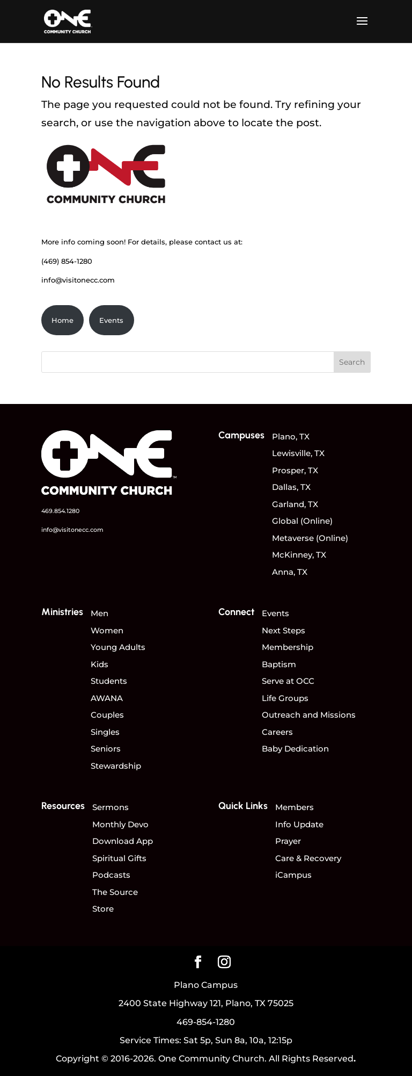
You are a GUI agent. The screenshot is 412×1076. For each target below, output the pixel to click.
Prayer (288, 841)
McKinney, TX (299, 555)
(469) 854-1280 (66, 261)
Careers (277, 732)
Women (107, 630)
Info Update (299, 824)
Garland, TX (295, 504)
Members (294, 807)
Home (62, 320)
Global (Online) (302, 521)
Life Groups (285, 698)
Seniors (106, 748)
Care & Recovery (308, 858)
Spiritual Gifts (119, 858)
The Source (115, 892)
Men (99, 613)
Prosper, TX (295, 470)
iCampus (293, 875)
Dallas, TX (291, 487)
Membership (287, 647)
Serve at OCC (288, 681)
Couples (107, 715)
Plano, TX (291, 436)
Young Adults (118, 647)
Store (103, 909)
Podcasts (111, 875)
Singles (105, 732)
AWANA (107, 698)
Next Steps (283, 630)
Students (109, 681)
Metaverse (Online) (310, 538)
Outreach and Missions (309, 715)
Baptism (279, 664)
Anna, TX (289, 572)
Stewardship (116, 766)
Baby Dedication (295, 748)
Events (111, 320)
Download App (122, 841)
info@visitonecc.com (78, 280)
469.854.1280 (60, 511)
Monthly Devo (120, 824)
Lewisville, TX (298, 453)
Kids (99, 664)
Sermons (110, 807)
